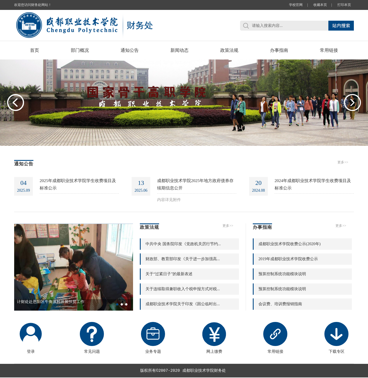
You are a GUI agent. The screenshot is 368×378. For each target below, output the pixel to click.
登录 (31, 338)
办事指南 (279, 50)
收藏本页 (320, 5)
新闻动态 (179, 50)
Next (352, 102)
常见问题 (92, 338)
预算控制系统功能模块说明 (282, 274)
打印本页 (344, 5)
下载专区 (336, 338)
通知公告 (130, 50)
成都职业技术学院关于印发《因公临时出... (183, 304)
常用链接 (329, 50)
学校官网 (296, 5)
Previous (15, 102)
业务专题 (153, 338)
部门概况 (80, 50)
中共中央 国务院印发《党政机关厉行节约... (183, 244)
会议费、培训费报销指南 (280, 304)
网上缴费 (214, 338)
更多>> (342, 162)
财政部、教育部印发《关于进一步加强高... (183, 259)
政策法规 (229, 50)
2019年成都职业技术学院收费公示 (288, 259)
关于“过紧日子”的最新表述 (169, 274)
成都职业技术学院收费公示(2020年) (289, 244)
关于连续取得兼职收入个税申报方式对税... (183, 289)
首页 (34, 50)
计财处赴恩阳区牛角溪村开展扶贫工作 (50, 302)
